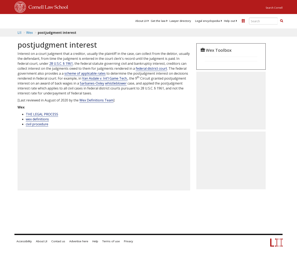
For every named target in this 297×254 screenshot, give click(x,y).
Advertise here (78, 241)
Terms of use (111, 241)
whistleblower (116, 83)
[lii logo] (61, 20)
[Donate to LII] (243, 21)
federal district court (151, 68)
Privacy (128, 241)
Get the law (158, 21)
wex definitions (37, 119)
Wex (29, 32)
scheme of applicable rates (85, 73)
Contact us (58, 241)
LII (19, 32)
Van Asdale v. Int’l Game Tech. (104, 78)
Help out (229, 21)
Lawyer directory (180, 21)
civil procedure (37, 124)
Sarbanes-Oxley (92, 83)
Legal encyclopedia (207, 21)
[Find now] (281, 21)
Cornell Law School (47, 6)
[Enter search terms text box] (263, 21)
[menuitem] (141, 21)
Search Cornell (274, 7)
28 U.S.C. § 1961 (61, 63)
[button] (281, 20)
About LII (141, 21)
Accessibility (24, 241)
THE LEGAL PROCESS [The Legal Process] (42, 114)
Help (95, 241)
